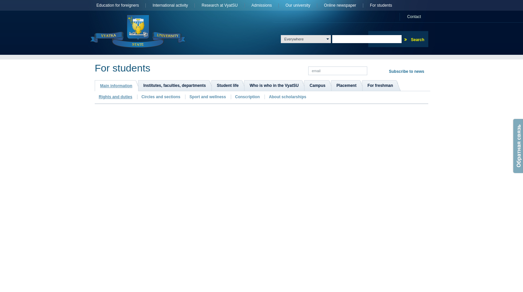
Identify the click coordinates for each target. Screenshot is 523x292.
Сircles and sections (160, 97)
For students (381, 5)
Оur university (298, 5)
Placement (347, 85)
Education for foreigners (117, 5)
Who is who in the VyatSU (274, 85)
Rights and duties (115, 97)
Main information (116, 86)
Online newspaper (340, 5)
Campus (317, 85)
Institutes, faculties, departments (174, 85)
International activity (170, 5)
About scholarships (287, 97)
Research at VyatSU (219, 5)
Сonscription (247, 97)
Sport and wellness (207, 97)
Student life (227, 85)
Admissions (261, 5)
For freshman (380, 85)
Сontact (414, 16)
